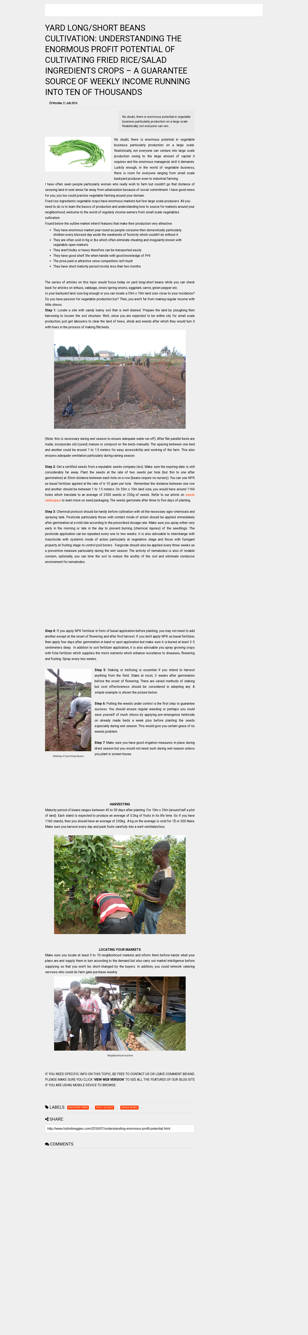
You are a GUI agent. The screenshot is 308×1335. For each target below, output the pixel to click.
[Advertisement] (120, 599)
